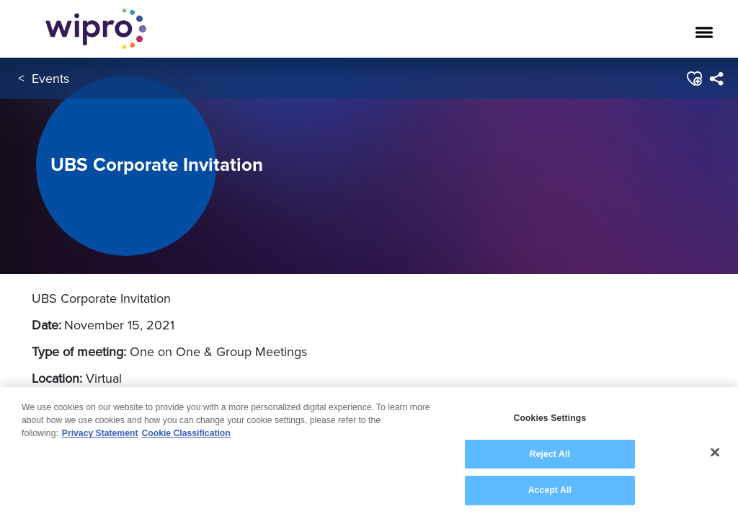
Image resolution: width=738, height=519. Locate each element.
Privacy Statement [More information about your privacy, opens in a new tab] (100, 436)
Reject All (550, 456)
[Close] (715, 455)
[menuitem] (716, 78)
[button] (693, 78)
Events (50, 78)
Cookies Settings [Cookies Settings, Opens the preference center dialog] (549, 421)
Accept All (550, 493)
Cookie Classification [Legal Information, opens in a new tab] (186, 436)
